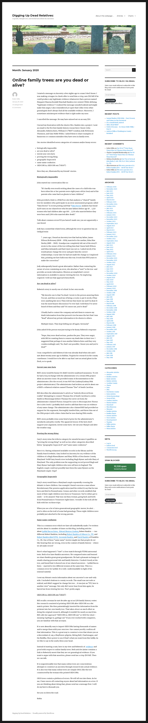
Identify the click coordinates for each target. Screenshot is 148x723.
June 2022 (109, 247)
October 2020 (111, 275)
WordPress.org (111, 450)
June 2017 (109, 340)
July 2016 (109, 353)
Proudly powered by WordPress (43, 713)
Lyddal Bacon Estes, (50, 531)
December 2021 (111, 258)
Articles (120, 16)
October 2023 (111, 221)
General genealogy (113, 396)
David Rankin (83, 537)
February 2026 (111, 187)
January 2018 (110, 327)
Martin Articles (111, 403)
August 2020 (110, 277)
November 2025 (111, 189)
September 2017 (111, 334)
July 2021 (109, 267)
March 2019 (110, 303)
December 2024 (111, 204)
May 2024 (109, 210)
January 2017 (110, 347)
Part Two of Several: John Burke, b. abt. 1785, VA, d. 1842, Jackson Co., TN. (120, 161)
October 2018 (110, 312)
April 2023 (109, 228)
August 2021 (110, 265)
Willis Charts (110, 426)
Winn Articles (111, 428)
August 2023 (110, 226)
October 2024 (111, 206)
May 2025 (109, 195)
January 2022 (111, 256)
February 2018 (111, 325)
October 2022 (111, 239)
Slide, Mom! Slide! (112, 125)
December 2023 (111, 217)
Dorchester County (112, 392)
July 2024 (109, 208)
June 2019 (109, 299)
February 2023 (111, 232)
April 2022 (109, 252)
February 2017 (111, 344)
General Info (110, 398)
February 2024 (111, 213)
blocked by (120, 467)
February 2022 (111, 254)
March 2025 (110, 200)
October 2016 (110, 351)
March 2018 (110, 323)
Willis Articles (111, 424)
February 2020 (111, 286)
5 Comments (16, 107)
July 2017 (109, 338)
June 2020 (109, 280)
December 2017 (111, 329)
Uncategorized (17, 104)
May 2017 (109, 342)
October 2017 (110, 332)
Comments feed (112, 448)
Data (108, 387)
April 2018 (109, 321)
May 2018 (109, 319)
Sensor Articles (111, 416)
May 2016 (109, 357)
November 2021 (111, 260)
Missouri (109, 409)
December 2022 (111, 236)
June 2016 (109, 355)
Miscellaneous (111, 407)
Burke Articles (111, 379)
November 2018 (111, 310)
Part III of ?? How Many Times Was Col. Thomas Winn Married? (120, 155)
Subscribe (110, 100)
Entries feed (110, 445)
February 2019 (111, 306)
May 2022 (109, 249)
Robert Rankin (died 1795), (48, 537)
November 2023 (111, 219)
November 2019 (111, 290)
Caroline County (111, 383)
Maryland (109, 405)
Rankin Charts (111, 413)
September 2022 (112, 241)
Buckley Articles (111, 377)
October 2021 (110, 262)
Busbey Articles (111, 381)
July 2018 (109, 316)
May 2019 (109, 301)
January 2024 (111, 215)
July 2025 (109, 191)
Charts (130, 16)
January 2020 (111, 288)
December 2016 (111, 349)
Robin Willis (16, 99)
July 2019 (109, 297)
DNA (107, 390)
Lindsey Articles (111, 400)
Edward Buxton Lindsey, (69, 531)
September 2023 (112, 223)
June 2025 (109, 193)
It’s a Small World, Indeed (115, 123)
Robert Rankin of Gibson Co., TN (80, 534)
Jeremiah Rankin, (66, 537)
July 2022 (109, 245)
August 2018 (110, 314)
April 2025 (109, 198)
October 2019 (110, 293)
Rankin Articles (111, 411)
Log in (108, 443)
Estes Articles (111, 394)
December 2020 (111, 273)
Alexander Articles (112, 372)
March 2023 (110, 230)
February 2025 (111, 202)
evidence (89, 647)
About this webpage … (105, 16)
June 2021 (109, 269)
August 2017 (110, 336)
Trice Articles (111, 418)
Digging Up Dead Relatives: (33, 15)
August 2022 (110, 243)
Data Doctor (76, 206)
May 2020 (109, 282)
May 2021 (109, 271)
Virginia (109, 422)
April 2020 (110, 284)
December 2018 (111, 308)
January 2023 (111, 234)
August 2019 (110, 295)
